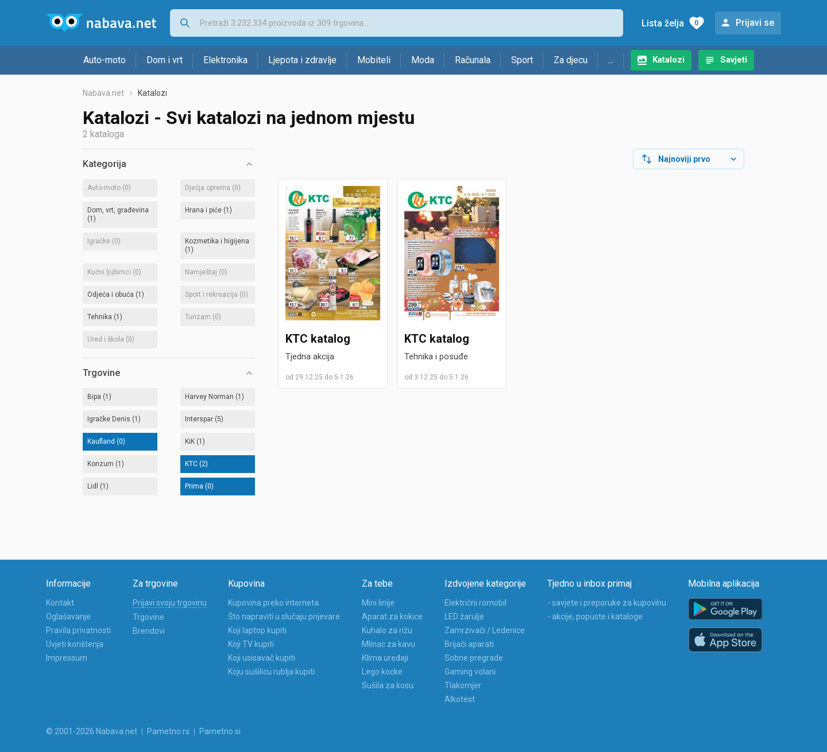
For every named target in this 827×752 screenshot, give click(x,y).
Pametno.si (220, 731)
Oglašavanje (68, 616)
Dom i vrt (164, 60)
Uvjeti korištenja (74, 644)
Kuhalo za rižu (387, 630)
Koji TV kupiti (251, 644)
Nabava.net (103, 93)
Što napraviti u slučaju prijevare (284, 616)
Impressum (66, 657)
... (610, 60)
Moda (422, 60)
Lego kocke (382, 671)
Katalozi (668, 60)
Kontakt (60, 602)
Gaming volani (470, 671)
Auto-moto (104, 60)
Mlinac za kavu (388, 644)
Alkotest (460, 699)
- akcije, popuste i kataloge (595, 616)
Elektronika (225, 60)
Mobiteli (374, 60)
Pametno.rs (168, 731)
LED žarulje (464, 616)
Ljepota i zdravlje (302, 60)
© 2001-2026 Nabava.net (91, 731)
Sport (522, 60)
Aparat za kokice (392, 616)
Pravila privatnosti (78, 630)
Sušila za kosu (387, 685)
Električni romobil (476, 602)
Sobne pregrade (474, 657)
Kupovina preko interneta (273, 602)
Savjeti (733, 60)
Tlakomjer (463, 685)
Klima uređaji (385, 657)
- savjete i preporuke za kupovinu (606, 602)
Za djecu (571, 60)
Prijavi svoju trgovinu (170, 602)
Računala (472, 60)
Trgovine (148, 617)
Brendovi (149, 630)
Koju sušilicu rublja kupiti (271, 671)
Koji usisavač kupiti (261, 657)
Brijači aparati (469, 644)
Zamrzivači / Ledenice (485, 630)
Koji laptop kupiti (257, 630)
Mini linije (378, 602)
